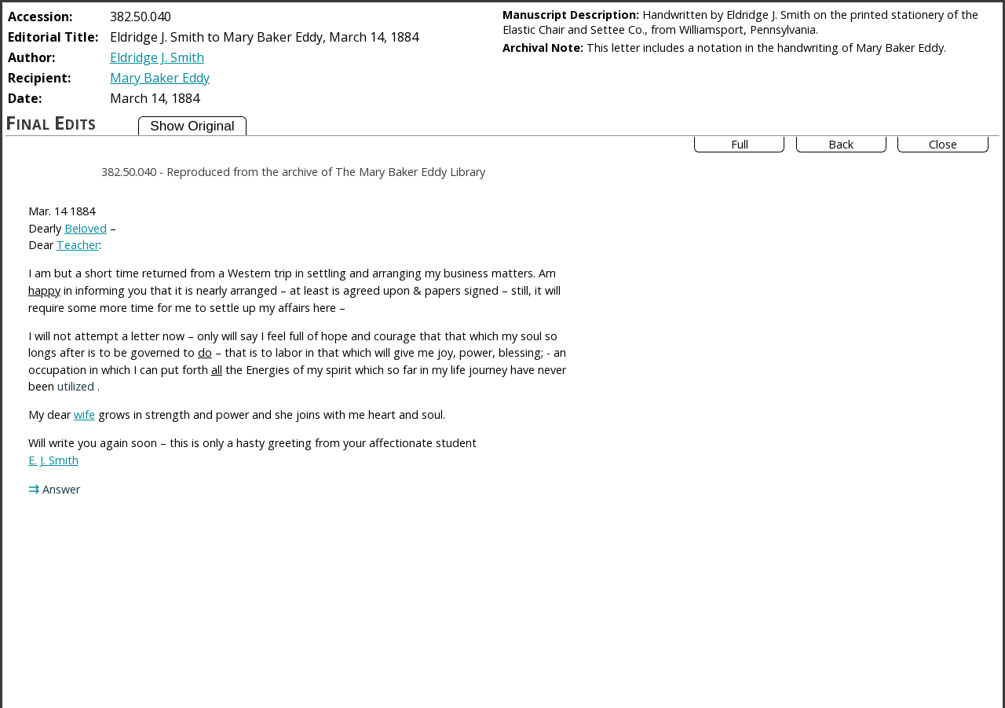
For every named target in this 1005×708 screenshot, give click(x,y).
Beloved (85, 228)
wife (84, 414)
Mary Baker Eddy (160, 77)
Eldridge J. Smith (157, 57)
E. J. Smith (53, 460)
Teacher (78, 244)
